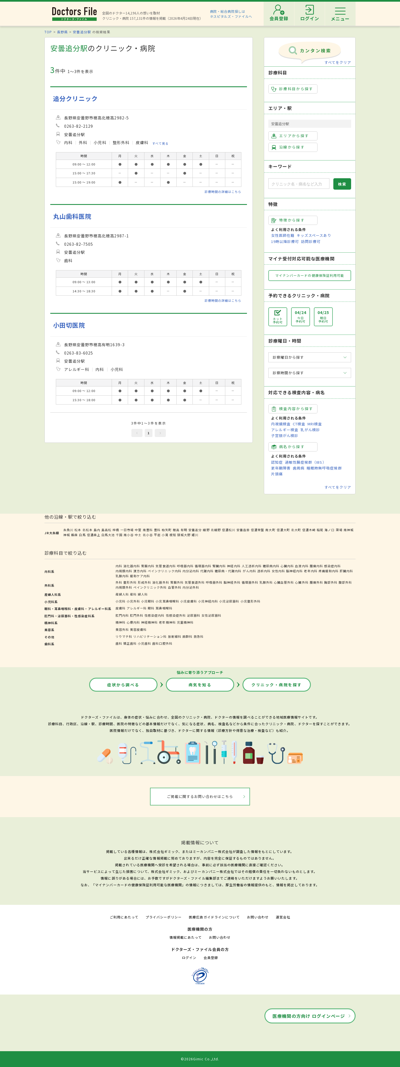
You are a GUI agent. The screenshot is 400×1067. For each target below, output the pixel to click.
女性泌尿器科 (211, 615)
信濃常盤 (257, 530)
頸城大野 (184, 535)
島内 (97, 530)
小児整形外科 (251, 601)
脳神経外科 (232, 582)
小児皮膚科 (188, 601)
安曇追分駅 (82, 31)
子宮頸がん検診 (284, 435)
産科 (133, 594)
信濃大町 (283, 530)
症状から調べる (123, 684)
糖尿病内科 (271, 566)
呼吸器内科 (185, 566)
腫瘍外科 (316, 582)
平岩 (157, 535)
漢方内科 (140, 571)
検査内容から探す (292, 408)
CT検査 (299, 423)
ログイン (189, 957)
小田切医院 (69, 325)
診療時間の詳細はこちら (223, 191)
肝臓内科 (346, 571)
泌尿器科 (193, 615)
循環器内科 (203, 566)
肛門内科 (122, 615)
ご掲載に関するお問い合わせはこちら (200, 796)
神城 (66, 535)
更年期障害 (281, 468)
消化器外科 (160, 582)
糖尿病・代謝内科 (228, 571)
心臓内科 (287, 566)
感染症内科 (332, 566)
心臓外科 (301, 582)
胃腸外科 (177, 582)
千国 (119, 535)
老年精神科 (167, 622)
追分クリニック (75, 98)
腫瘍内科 (316, 566)
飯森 (74, 535)
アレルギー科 (137, 608)
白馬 (82, 535)
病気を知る (200, 684)
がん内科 (249, 571)
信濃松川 (228, 530)
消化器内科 (131, 566)
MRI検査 (315, 423)
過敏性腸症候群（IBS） (305, 462)
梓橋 (115, 530)
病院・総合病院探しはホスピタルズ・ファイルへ (231, 14)
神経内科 (233, 566)
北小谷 (148, 535)
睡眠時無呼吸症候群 (324, 468)
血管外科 (174, 587)
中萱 (138, 530)
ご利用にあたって (124, 917)
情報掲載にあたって (185, 937)
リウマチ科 (124, 636)
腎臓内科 (219, 566)
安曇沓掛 (243, 530)
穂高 (176, 530)
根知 (172, 535)
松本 (77, 530)
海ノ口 (329, 530)
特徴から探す (288, 220)
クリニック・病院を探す (276, 684)
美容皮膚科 (138, 629)
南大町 (270, 530)
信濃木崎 (309, 530)
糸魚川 (68, 530)
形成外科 (144, 582)
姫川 (195, 535)
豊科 (157, 530)
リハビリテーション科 (150, 636)
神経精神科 (149, 622)
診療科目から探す (292, 89)
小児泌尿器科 (229, 601)
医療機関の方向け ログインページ (308, 1016)
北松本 (87, 530)
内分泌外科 (190, 587)
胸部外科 (331, 582)
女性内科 (278, 571)
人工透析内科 (252, 566)
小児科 (121, 601)
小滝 (165, 535)
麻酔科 (187, 636)
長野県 (62, 31)
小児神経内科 (208, 601)
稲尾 (320, 530)
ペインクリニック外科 (150, 587)
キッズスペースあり (314, 235)
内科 (119, 566)
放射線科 (174, 636)
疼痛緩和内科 (329, 571)
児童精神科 (185, 622)
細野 (206, 530)
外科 (119, 582)
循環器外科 (250, 582)
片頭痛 (277, 473)
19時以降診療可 (285, 241)
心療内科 (133, 622)
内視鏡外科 (124, 587)
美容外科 (122, 629)
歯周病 (298, 468)
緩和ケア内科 (140, 576)
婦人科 (143, 594)
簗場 (339, 530)
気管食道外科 (195, 582)
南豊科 (148, 530)
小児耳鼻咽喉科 (167, 601)
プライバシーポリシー (164, 917)
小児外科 (133, 601)
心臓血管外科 (284, 582)
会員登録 (211, 957)
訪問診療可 (311, 241)
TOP (48, 31)
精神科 (121, 622)
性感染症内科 (154, 615)
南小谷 (129, 535)
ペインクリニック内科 (164, 571)
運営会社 (283, 917)
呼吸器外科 (214, 582)
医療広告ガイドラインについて (214, 917)
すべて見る (160, 143)
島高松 (106, 530)
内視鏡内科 (124, 571)
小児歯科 (144, 643)
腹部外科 (345, 582)
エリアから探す (290, 136)
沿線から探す (288, 147)
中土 (138, 535)
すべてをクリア (337, 62)
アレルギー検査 (284, 429)
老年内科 (310, 571)
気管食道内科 (166, 566)
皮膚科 (121, 608)
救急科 (199, 636)
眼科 (151, 608)
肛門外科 (136, 615)
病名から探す (288, 447)
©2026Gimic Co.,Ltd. (200, 1058)
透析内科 (264, 571)
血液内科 (301, 566)
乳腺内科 (122, 576)
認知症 (277, 462)
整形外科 (130, 582)
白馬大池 (108, 535)
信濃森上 (93, 535)
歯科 (119, 643)
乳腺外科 (266, 582)
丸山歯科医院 (72, 216)
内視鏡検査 (281, 423)
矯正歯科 (130, 643)
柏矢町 (167, 530)
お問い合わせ (258, 917)
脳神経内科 (294, 571)
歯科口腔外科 (162, 643)
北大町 (296, 530)
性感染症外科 (176, 615)
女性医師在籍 (282, 235)
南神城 (349, 530)
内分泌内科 (190, 571)
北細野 (216, 530)
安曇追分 (195, 530)
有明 (184, 530)
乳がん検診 (310, 429)
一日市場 (127, 530)
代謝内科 (207, 571)
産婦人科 (122, 594)
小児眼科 (147, 601)
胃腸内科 (147, 566)
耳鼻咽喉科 (164, 608)
